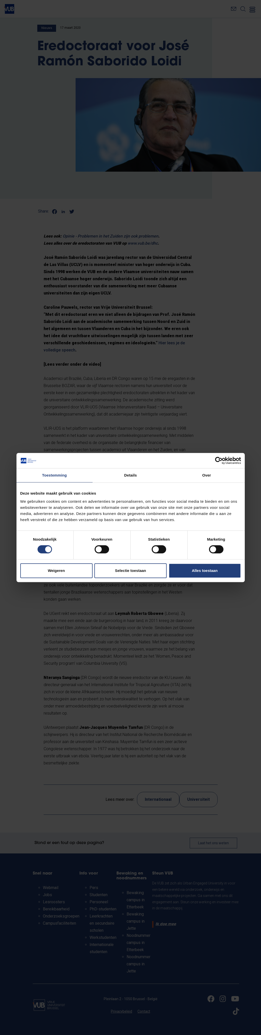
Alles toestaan (205, 570)
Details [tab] (130, 475)
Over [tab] (206, 475)
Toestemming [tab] (54, 475)
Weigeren (56, 570)
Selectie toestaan (130, 570)
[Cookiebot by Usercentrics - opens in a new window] (219, 460)
